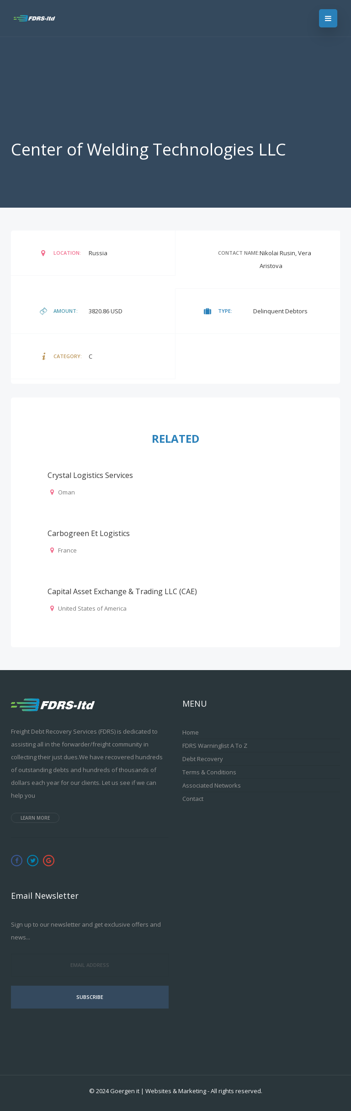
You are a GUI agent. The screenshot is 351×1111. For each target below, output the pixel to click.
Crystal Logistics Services (90, 475)
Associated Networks (211, 785)
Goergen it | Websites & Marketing (158, 1091)
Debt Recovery (202, 759)
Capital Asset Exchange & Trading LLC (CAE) (122, 591)
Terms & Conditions (209, 772)
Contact (192, 798)
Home (190, 732)
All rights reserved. (236, 1091)
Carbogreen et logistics (89, 533)
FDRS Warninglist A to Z (214, 745)
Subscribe (89, 996)
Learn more (35, 818)
